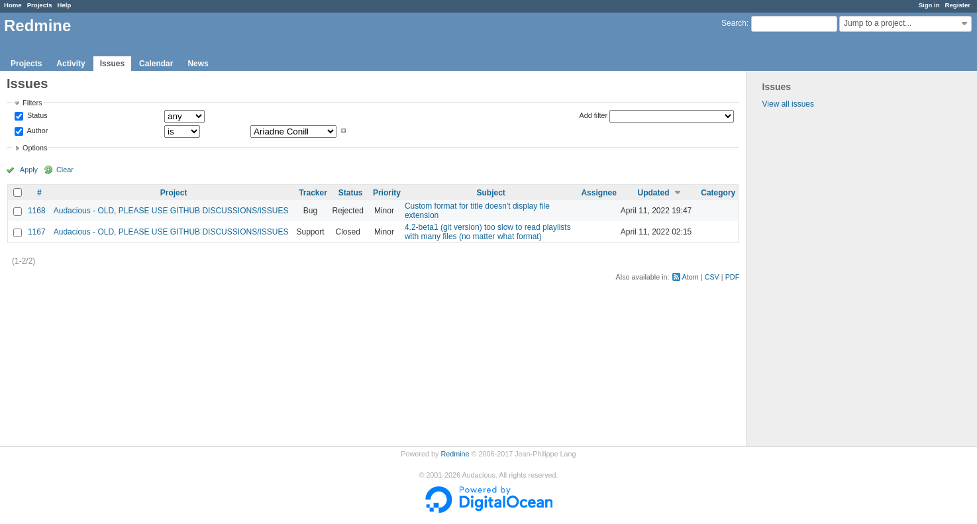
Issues (112, 63)
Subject (491, 192)
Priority (387, 192)
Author (36, 130)
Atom (690, 277)
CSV (712, 277)
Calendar (156, 63)
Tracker (313, 192)
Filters (32, 103)
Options (35, 148)
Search (733, 23)
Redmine (454, 454)
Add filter (594, 115)
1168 (37, 210)
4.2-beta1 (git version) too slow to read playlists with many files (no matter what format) (488, 232)
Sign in (929, 5)
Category (718, 192)
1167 (37, 231)
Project (173, 192)
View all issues (788, 104)
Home (13, 5)
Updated (654, 192)
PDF (732, 277)
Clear (65, 170)
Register (957, 5)
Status (36, 116)
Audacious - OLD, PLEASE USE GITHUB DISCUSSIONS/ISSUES (171, 210)
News (197, 63)
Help (65, 5)
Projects (39, 5)
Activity (70, 63)
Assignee (598, 192)
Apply (29, 170)
